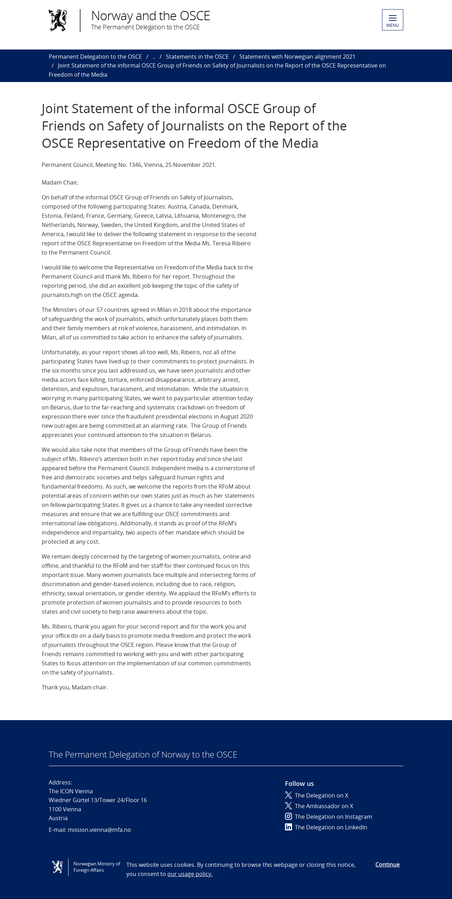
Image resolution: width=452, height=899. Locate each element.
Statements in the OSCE (197, 56)
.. (154, 56)
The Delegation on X (316, 795)
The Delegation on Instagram (328, 817)
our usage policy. (189, 874)
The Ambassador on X (319, 806)
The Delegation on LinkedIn (326, 827)
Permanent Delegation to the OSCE (95, 56)
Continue (387, 864)
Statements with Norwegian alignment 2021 (297, 56)
